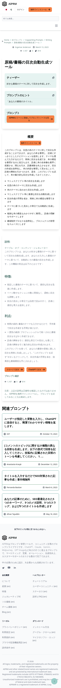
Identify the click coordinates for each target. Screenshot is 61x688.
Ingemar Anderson (23, 47)
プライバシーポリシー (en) (14, 627)
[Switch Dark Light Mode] (11, 9)
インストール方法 (41, 627)
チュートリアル (40, 581)
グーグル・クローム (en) (44, 632)
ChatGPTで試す (37, 369)
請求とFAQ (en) (40, 596)
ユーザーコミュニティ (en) (45, 586)
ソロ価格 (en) (8, 601)
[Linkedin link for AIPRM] (15, 568)
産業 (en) (6, 586)
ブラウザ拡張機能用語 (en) (14, 642)
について (6, 581)
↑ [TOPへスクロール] (54, 681)
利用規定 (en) (8, 632)
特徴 (4, 591)
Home (7, 40)
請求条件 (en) (8, 647)
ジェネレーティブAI (11, 596)
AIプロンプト (17, 40)
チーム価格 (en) (9, 606)
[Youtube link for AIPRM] (9, 568)
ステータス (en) (40, 591)
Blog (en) (6, 612)
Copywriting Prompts (34, 40)
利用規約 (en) (8, 637)
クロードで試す (15, 369)
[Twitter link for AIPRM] (3, 568)
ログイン (20, 9)
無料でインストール (40, 9)
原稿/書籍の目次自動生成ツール (27, 42)
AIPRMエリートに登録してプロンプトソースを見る (31, 119)
